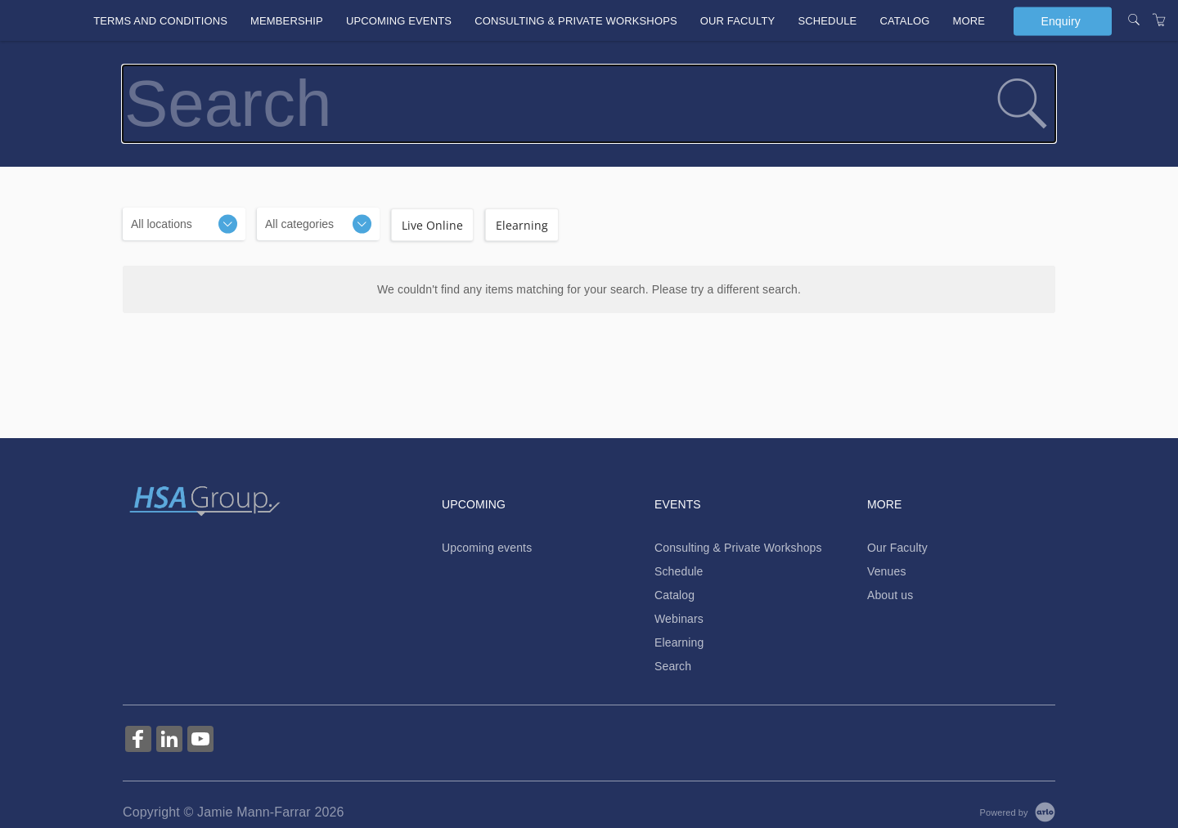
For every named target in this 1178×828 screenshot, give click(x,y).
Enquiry (1060, 20)
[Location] (184, 224)
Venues (886, 571)
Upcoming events (399, 21)
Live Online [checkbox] (432, 225)
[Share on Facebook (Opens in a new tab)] (138, 741)
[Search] (1133, 20)
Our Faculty (738, 21)
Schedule (827, 21)
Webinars (679, 618)
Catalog (904, 21)
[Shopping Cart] (1159, 20)
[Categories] (318, 224)
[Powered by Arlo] (1017, 812)
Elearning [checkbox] (522, 225)
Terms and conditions (160, 21)
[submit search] (1021, 103)
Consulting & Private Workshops (575, 21)
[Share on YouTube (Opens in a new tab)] (200, 741)
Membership (286, 21)
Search (672, 666)
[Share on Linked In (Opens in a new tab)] (169, 741)
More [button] (969, 21)
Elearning (679, 642)
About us (890, 595)
